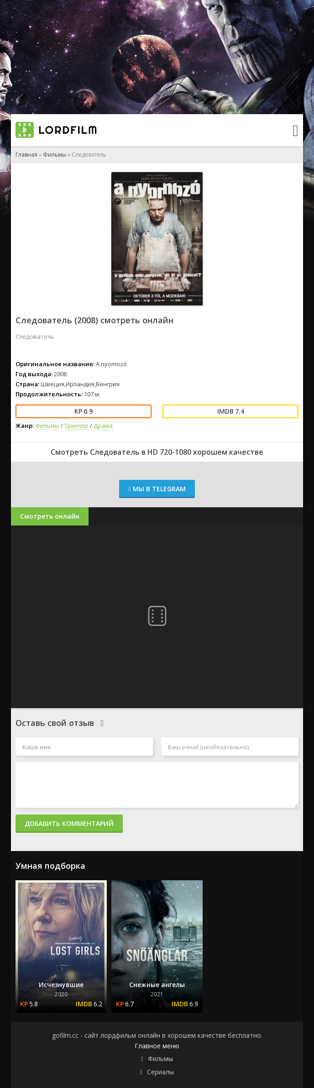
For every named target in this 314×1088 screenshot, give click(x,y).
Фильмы (54, 154)
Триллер (76, 425)
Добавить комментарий (69, 823)
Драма (103, 425)
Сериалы (160, 1071)
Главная (26, 154)
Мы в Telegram (156, 488)
